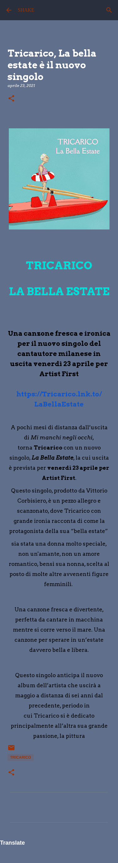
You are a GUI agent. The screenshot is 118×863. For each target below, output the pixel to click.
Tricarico (20, 757)
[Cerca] (109, 10)
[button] (11, 99)
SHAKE (26, 10)
